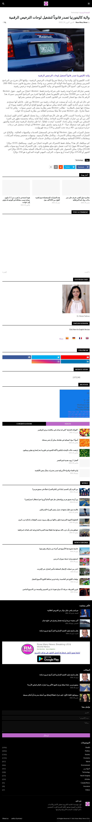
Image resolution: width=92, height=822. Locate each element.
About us (5, 818)
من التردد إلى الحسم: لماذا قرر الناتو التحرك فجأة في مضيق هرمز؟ (55, 489)
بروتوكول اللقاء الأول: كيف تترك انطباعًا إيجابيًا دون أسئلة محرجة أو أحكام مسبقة (50, 695)
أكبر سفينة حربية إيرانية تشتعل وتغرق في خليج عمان (60, 620)
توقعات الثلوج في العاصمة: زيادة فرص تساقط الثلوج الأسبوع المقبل (55, 579)
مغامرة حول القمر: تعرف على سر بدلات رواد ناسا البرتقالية (78, 199)
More (61, 339)
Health (68, 424)
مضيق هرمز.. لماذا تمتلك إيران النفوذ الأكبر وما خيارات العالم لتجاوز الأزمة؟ (52, 685)
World (46, 762)
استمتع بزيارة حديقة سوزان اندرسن (65, 559)
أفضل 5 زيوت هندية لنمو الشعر (67, 460)
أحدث (86, 272)
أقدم (5, 272)
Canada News (46, 783)
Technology (74, 12)
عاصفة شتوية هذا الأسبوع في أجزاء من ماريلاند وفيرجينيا (58, 549)
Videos (46, 790)
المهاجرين (46, 769)
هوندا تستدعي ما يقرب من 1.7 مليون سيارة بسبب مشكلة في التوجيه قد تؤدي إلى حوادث (16, 200)
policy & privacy (17, 818)
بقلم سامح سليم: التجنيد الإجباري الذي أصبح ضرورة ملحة (58, 631)
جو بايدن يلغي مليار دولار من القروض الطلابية (62, 610)
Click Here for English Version (79, 329)
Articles (46, 779)
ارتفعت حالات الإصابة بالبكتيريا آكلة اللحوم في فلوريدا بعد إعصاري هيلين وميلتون (50, 450)
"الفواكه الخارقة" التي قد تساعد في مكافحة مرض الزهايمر (58, 430)
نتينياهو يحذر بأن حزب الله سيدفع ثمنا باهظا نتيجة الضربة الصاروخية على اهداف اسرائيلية (48, 530)
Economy (46, 758)
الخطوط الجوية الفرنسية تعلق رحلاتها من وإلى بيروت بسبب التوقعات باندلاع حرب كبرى (48, 520)
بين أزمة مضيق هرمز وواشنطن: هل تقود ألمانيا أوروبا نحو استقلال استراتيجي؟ (51, 499)
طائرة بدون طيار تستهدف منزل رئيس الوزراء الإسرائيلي (59, 510)
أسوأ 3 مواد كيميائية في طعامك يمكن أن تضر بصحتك (60, 440)
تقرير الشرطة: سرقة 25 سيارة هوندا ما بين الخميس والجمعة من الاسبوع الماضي (50, 589)
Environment (46, 765)
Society (46, 755)
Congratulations (24, 424)
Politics (46, 751)
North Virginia (46, 776)
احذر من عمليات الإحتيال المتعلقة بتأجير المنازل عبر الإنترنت (57, 569)
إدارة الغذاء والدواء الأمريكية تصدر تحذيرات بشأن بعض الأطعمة (56, 470)
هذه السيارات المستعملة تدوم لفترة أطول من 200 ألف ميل (48, 199)
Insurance (46, 786)
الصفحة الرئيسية (85, 12)
